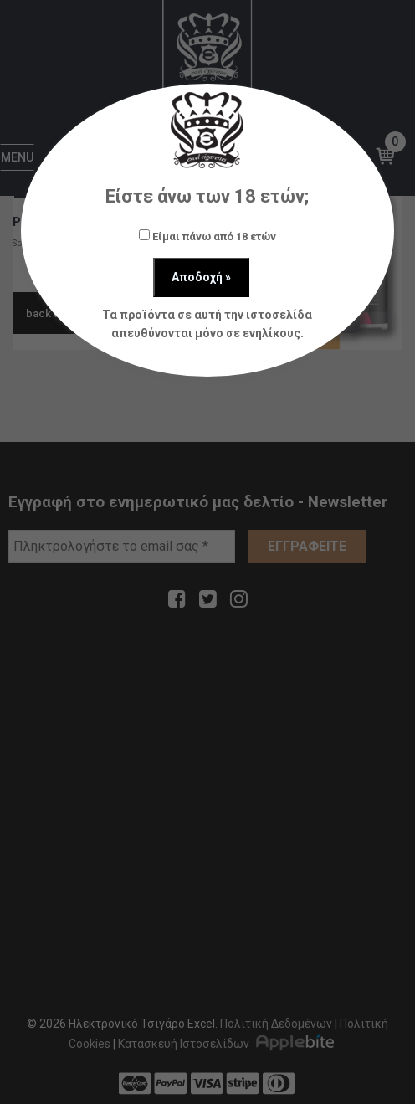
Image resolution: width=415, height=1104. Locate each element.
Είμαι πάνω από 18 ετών (207, 236)
